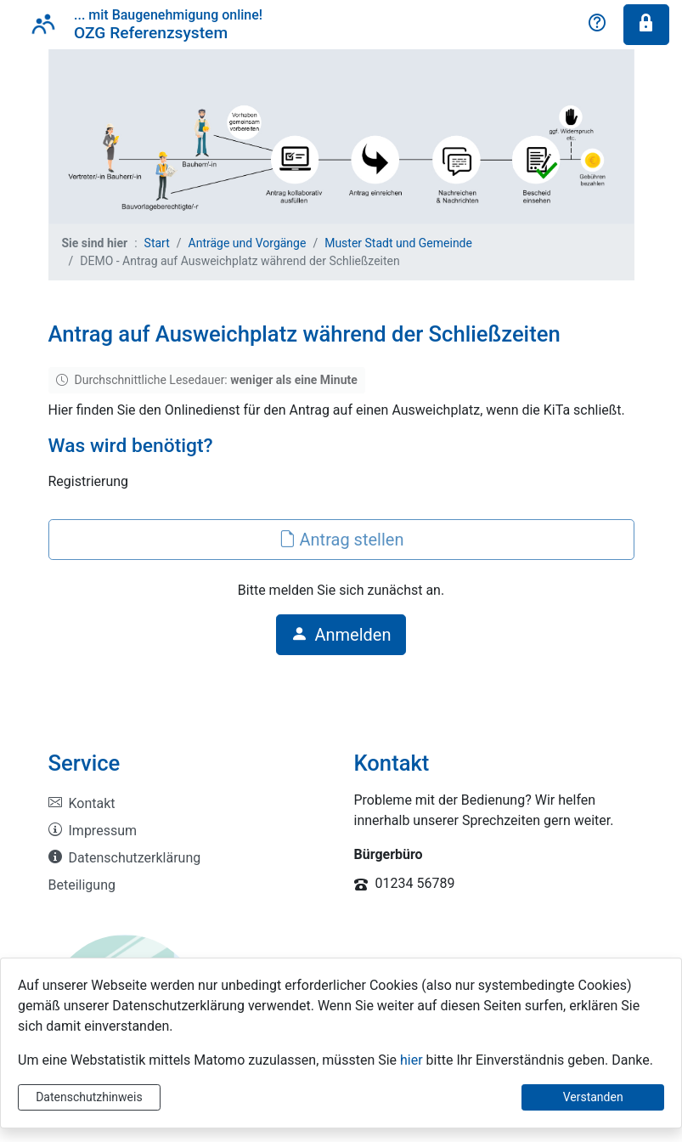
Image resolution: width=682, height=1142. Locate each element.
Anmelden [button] (340, 635)
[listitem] (188, 803)
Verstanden (593, 1097)
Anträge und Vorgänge (248, 243)
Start (157, 243)
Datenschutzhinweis (89, 1097)
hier (411, 1060)
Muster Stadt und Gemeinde (398, 243)
